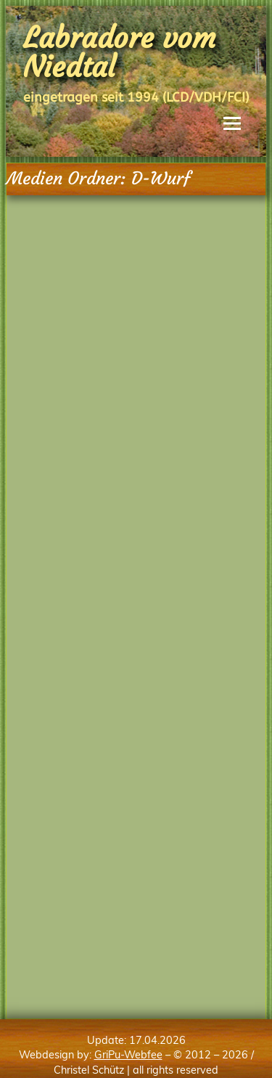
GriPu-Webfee (128, 1054)
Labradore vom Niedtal (119, 52)
